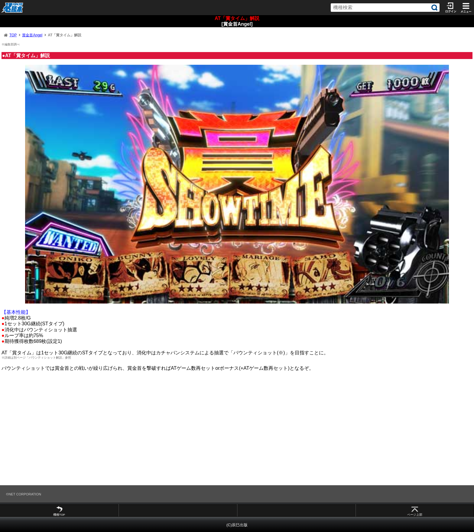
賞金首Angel (32, 35)
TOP (13, 35)
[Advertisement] (181, 431)
